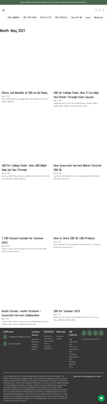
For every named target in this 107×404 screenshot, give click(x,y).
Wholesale (98, 17)
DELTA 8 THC (46, 17)
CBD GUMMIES (14, 17)
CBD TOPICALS (61, 17)
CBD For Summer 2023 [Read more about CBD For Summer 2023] (67, 311)
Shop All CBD (76, 17)
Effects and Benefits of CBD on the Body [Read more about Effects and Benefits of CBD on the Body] (24, 92)
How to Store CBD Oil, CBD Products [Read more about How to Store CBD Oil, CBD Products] (74, 238)
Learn (88, 17)
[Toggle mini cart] (96, 10)
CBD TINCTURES (30, 17)
